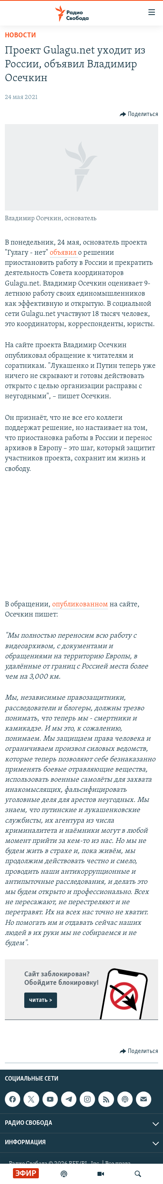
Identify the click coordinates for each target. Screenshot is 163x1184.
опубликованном (80, 604)
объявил (64, 253)
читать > (40, 1000)
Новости (20, 35)
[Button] (139, 114)
